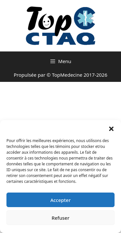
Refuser (60, 218)
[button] (111, 128)
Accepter (60, 200)
